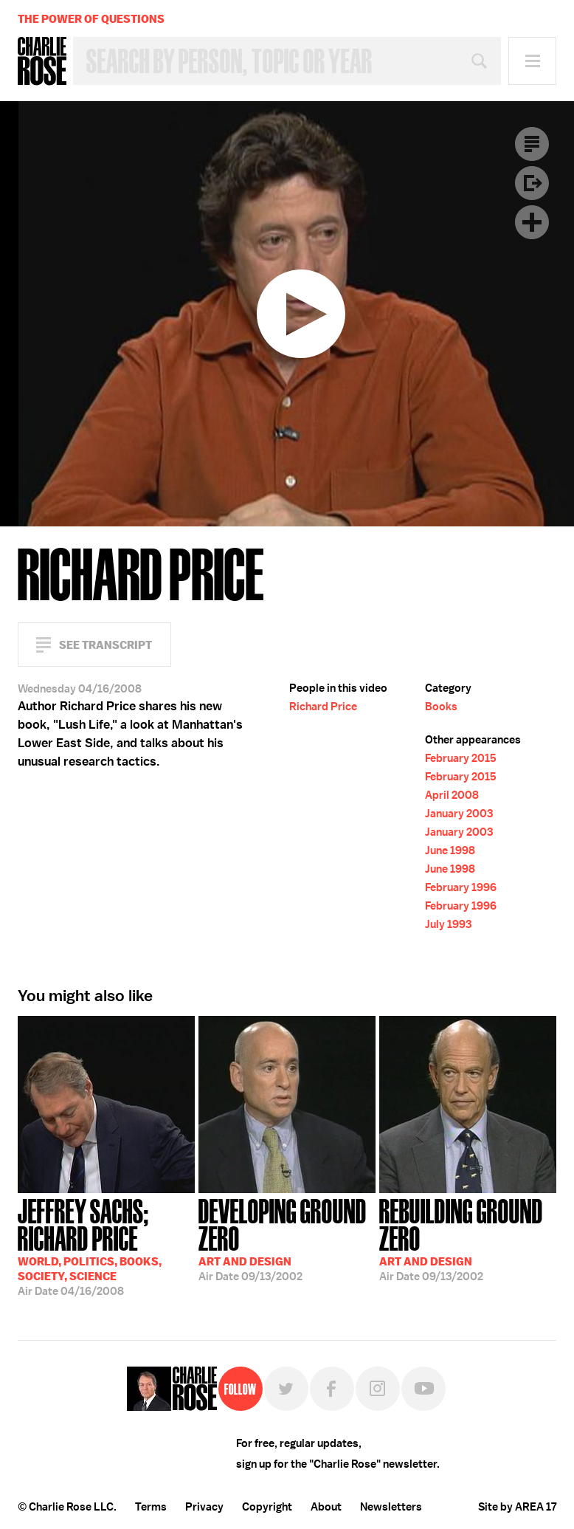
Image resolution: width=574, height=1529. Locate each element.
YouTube (423, 1389)
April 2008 (452, 795)
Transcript (532, 144)
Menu (532, 61)
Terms (151, 1506)
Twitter (286, 1389)
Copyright (267, 1506)
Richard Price (323, 706)
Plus (532, 222)
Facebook (332, 1389)
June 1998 (450, 850)
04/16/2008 (106, 1246)
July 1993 (448, 924)
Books (441, 706)
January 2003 (459, 813)
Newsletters (391, 1506)
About (326, 1506)
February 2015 (461, 758)
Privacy (204, 1506)
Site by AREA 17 (517, 1506)
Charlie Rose (42, 61)
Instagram (378, 1389)
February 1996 (461, 887)
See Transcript (105, 645)
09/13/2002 (287, 1238)
